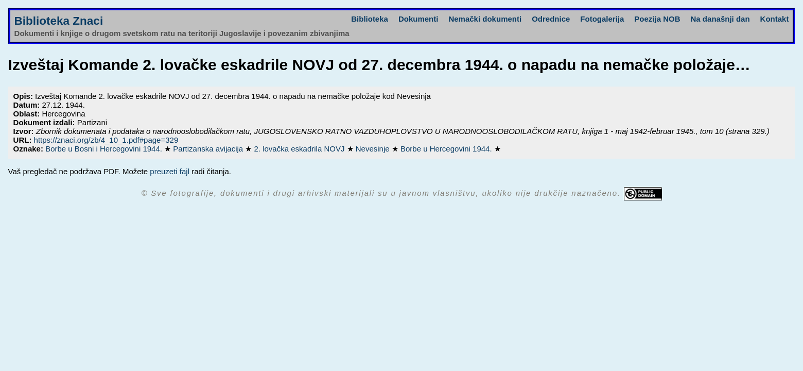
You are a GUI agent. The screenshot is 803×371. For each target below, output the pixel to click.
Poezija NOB (657, 18)
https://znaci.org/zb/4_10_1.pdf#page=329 (106, 140)
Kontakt (774, 18)
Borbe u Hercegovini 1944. (447, 148)
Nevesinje (374, 148)
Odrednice (551, 18)
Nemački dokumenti (484, 18)
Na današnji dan (720, 18)
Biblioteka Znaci (58, 20)
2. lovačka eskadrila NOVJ (300, 148)
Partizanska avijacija (209, 148)
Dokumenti (418, 18)
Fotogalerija (602, 18)
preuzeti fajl (169, 171)
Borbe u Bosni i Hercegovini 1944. (104, 148)
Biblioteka (369, 18)
